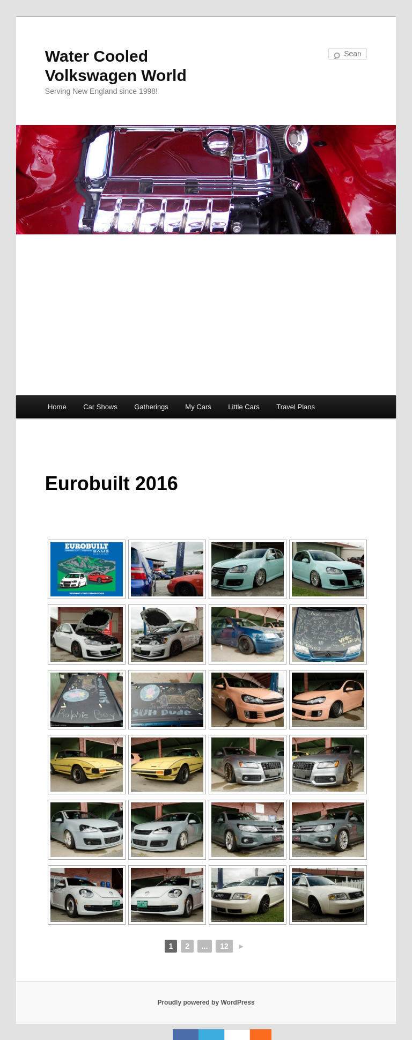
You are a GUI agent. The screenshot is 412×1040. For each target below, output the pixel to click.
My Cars (198, 407)
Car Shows (100, 407)
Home (57, 407)
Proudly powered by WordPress (205, 1002)
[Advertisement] (206, 315)
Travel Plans (295, 407)
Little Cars (244, 407)
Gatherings (151, 407)
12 (224, 946)
